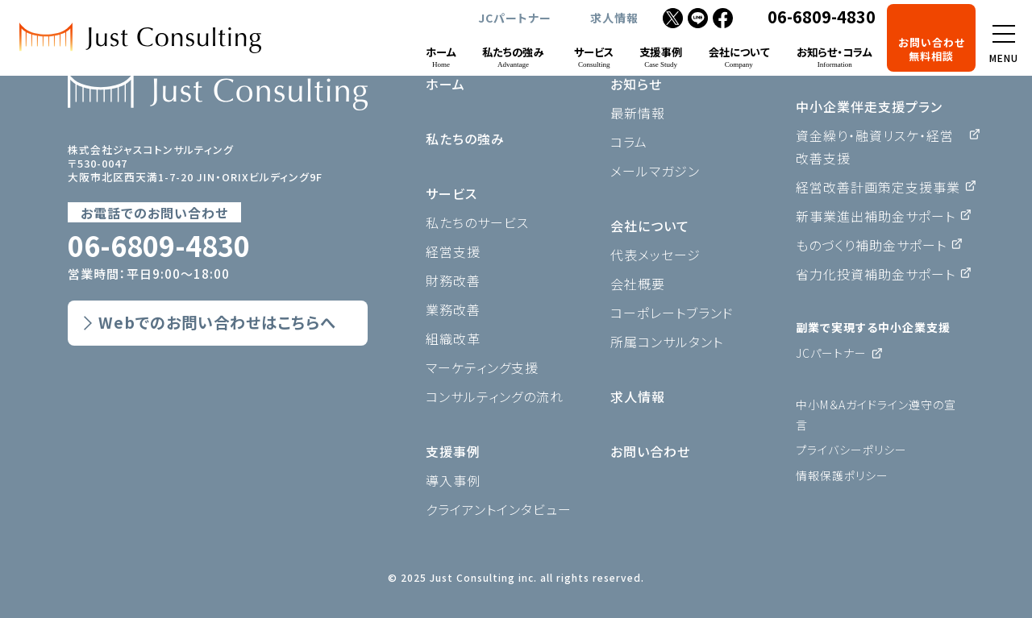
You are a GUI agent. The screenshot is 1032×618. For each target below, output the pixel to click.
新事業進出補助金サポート (875, 216)
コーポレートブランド (672, 312)
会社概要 (637, 283)
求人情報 (614, 18)
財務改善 (453, 280)
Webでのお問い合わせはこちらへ (217, 322)
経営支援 (453, 251)
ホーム (445, 83)
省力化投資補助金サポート (875, 274)
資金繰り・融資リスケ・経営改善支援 (875, 147)
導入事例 (453, 480)
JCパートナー (514, 18)
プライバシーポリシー (851, 450)
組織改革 (453, 338)
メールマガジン (655, 170)
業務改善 (453, 309)
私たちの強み (465, 138)
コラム (628, 141)
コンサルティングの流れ (495, 396)
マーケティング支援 (482, 367)
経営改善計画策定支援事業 (878, 187)
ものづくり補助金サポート (871, 245)
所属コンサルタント (666, 341)
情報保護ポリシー (842, 475)
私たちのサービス (477, 222)
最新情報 (637, 112)
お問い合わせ (650, 451)
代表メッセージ (655, 254)
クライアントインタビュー (499, 509)
